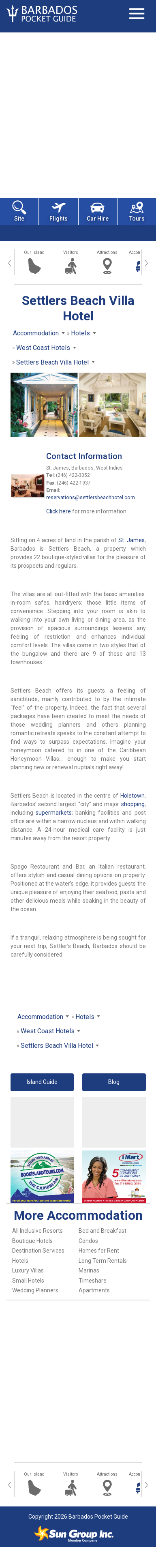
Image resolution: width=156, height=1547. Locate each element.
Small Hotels (28, 1280)
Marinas (89, 1270)
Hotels (20, 1260)
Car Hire (98, 211)
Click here (58, 511)
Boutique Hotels (32, 1241)
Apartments (94, 1290)
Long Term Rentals (103, 1260)
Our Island (34, 252)
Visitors (70, 252)
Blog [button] (114, 1082)
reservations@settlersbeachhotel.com (90, 497)
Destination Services (38, 1250)
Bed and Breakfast (102, 1230)
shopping (133, 804)
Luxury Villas (28, 1270)
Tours (137, 211)
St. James (131, 540)
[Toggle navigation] (136, 13)
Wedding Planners (35, 1290)
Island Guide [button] (42, 1082)
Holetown (132, 795)
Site (19, 211)
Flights (58, 211)
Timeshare (93, 1280)
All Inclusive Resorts (37, 1230)
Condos (88, 1241)
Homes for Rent (99, 1250)
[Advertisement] (78, 114)
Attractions (107, 252)
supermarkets (54, 812)
